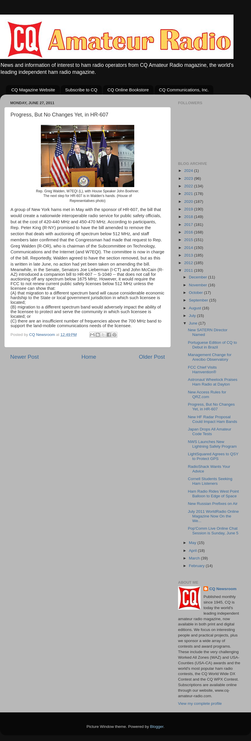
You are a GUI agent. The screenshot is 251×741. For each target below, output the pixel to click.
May (193, 543)
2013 (189, 255)
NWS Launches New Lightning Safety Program (212, 444)
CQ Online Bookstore (128, 89)
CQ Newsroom (222, 589)
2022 (189, 186)
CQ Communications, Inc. (184, 89)
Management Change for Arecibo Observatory (209, 357)
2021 (189, 193)
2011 (189, 270)
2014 (189, 247)
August (195, 308)
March (195, 558)
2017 (189, 224)
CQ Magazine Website (33, 89)
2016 (189, 232)
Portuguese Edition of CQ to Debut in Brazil (212, 344)
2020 (189, 201)
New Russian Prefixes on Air (213, 503)
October (196, 292)
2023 (189, 178)
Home (88, 357)
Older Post (152, 357)
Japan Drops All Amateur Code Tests (209, 431)
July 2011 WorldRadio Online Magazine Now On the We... (213, 516)
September (199, 300)
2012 (189, 263)
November (198, 285)
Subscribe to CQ (81, 89)
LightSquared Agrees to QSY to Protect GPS (213, 456)
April (193, 550)
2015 (189, 240)
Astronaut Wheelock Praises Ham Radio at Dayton (213, 381)
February (197, 566)
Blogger (156, 726)
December (198, 277)
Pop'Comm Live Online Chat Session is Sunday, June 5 (213, 530)
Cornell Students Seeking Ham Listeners (210, 481)
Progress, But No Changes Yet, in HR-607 (211, 406)
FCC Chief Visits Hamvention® (202, 369)
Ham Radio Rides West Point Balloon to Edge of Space (213, 493)
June (193, 323)
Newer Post (24, 357)
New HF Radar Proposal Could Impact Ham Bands (212, 419)
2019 (189, 209)
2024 (189, 170)
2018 (189, 217)
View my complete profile (200, 703)
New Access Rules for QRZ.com (207, 394)
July (193, 315)
